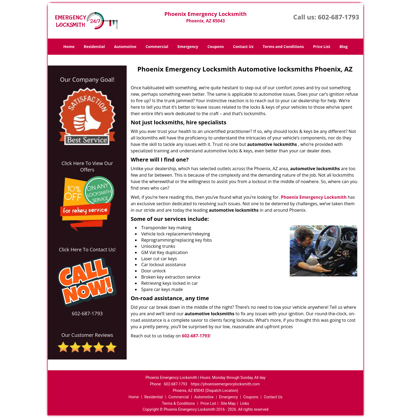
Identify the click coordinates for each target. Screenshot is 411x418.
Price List (321, 46)
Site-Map (228, 403)
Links (244, 403)
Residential (94, 46)
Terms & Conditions (178, 403)
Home (69, 46)
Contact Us (243, 46)
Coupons (215, 46)
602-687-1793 (338, 16)
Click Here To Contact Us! (87, 249)
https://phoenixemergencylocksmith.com (225, 384)
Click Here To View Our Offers (87, 166)
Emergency (187, 46)
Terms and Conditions (283, 46)
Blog (343, 46)
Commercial (157, 46)
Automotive (125, 46)
